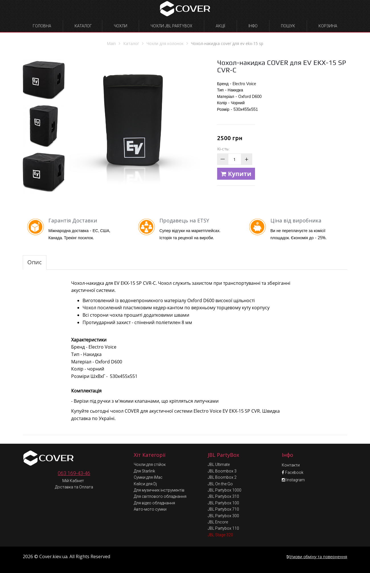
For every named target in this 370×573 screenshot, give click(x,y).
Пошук (288, 26)
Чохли (120, 26)
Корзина (327, 26)
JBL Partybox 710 (223, 509)
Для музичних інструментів (159, 490)
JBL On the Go (220, 484)
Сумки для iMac (148, 477)
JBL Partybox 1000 (224, 490)
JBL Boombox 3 (222, 471)
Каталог (83, 26)
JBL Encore (218, 522)
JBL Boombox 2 (222, 477)
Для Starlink (144, 471)
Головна (42, 26)
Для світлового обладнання (160, 496)
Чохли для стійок (150, 464)
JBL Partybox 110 (223, 528)
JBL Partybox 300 (223, 515)
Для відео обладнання (154, 503)
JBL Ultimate (219, 464)
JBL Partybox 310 (223, 496)
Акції (220, 26)
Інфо (253, 26)
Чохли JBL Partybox (171, 26)
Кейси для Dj (145, 484)
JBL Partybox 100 (223, 503)
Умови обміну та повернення (316, 556)
